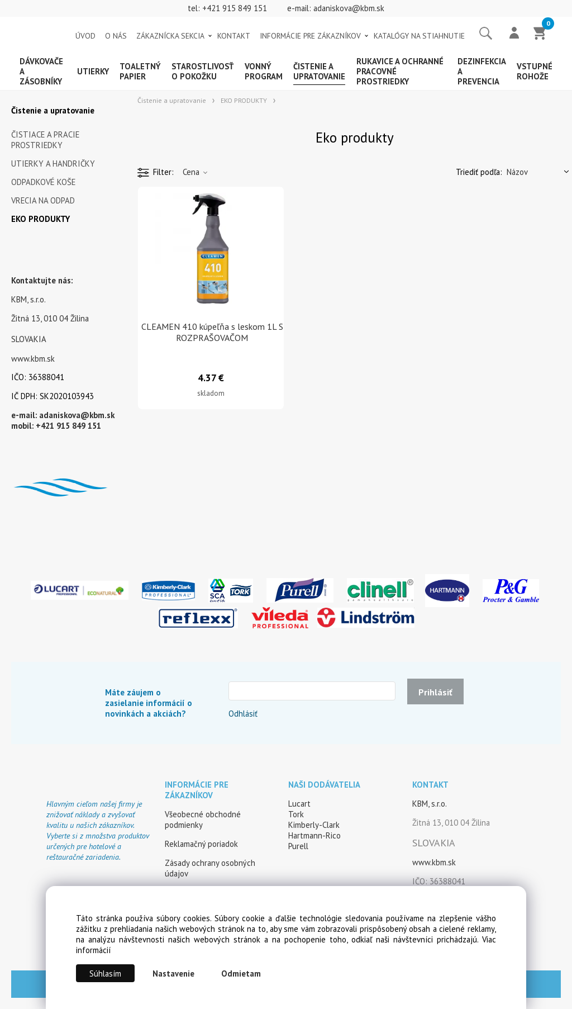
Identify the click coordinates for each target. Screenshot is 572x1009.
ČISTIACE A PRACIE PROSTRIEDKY (45, 139)
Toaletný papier (140, 71)
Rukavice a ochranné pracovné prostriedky (400, 71)
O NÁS (116, 36)
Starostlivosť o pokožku (202, 71)
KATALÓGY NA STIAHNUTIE (419, 36)
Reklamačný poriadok (201, 844)
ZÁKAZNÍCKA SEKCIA (170, 36)
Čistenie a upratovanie (319, 71)
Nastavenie (173, 973)
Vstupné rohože (534, 71)
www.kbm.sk (33, 358)
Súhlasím (105, 973)
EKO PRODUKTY (40, 219)
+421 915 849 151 (234, 8)
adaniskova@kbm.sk (348, 8)
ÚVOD (85, 36)
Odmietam (241, 973)
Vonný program (264, 71)
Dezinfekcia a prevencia (481, 71)
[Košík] (540, 34)
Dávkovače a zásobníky (41, 71)
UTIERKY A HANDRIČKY (53, 163)
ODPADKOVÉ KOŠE (43, 182)
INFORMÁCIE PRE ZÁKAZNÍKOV (310, 36)
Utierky (93, 71)
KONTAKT (233, 36)
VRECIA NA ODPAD (43, 200)
